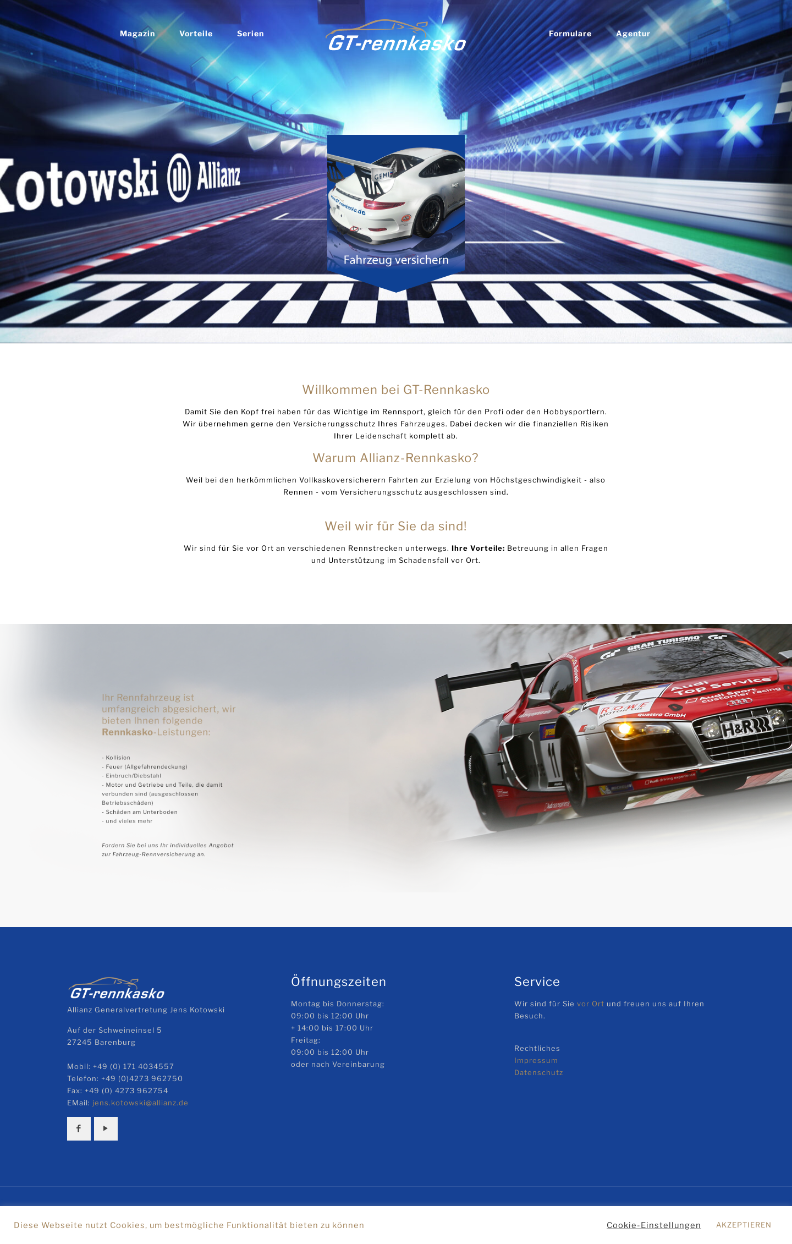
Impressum (536, 1060)
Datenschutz (538, 1072)
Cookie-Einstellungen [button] (654, 1225)
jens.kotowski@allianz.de (140, 1102)
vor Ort (590, 1003)
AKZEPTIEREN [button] (744, 1224)
